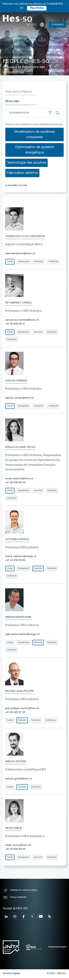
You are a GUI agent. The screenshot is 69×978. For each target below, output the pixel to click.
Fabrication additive (22, 173)
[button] (50, 112)
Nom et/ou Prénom (18, 91)
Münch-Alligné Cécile (20, 447)
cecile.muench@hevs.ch (19, 478)
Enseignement (23, 261)
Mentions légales (11, 973)
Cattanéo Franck (17, 539)
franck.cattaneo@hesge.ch (20, 556)
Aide (32, 24)
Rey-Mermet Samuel (18, 303)
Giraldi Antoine (15, 761)
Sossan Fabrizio (16, 381)
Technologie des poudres (26, 162)
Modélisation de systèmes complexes (34, 134)
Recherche (38, 332)
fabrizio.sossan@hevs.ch (19, 398)
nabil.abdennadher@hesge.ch (22, 634)
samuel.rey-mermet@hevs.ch (22, 320)
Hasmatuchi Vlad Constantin (25, 236)
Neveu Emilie (13, 828)
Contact (10, 261)
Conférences (53, 261)
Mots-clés (12, 101)
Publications (38, 261)
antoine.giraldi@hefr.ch (18, 779)
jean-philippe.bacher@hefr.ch (22, 708)
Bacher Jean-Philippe (19, 691)
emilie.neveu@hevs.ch (18, 845)
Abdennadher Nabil (18, 617)
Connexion (57, 24)
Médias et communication (20, 890)
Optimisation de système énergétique (34, 150)
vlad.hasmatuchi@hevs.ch (20, 253)
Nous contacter (14, 897)
